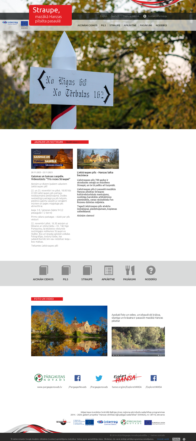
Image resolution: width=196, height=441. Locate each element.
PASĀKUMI (146, 25)
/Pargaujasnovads (99, 380)
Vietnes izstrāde (157, 435)
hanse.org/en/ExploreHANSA (127, 380)
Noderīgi (161, 25)
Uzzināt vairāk (163, 439)
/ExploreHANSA (154, 380)
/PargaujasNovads (77, 380)
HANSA (131, 16)
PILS (103, 25)
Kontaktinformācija (155, 16)
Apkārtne (130, 25)
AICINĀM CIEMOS (87, 25)
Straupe (115, 25)
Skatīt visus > (73, 142)
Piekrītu (176, 439)
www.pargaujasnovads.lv (49, 380)
